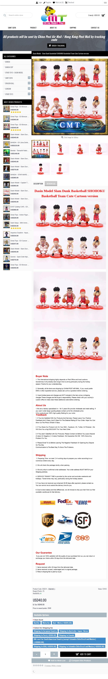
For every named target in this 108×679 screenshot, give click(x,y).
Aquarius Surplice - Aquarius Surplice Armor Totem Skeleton (20, 233)
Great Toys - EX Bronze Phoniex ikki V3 (20, 107)
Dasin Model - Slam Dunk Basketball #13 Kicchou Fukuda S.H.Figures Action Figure (20, 199)
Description (38, 183)
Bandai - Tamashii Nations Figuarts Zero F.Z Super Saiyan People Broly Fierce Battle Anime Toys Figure (20, 151)
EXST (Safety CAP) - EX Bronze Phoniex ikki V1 (20, 207)
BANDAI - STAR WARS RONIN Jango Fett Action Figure (20, 175)
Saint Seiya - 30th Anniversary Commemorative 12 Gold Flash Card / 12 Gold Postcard (20, 223)
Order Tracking (57, 45)
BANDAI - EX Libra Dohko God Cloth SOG (20, 142)
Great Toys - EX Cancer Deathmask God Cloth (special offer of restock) (20, 241)
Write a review (56, 665)
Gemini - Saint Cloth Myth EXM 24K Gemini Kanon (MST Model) (20, 257)
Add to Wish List (58, 661)
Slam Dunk (38, 620)
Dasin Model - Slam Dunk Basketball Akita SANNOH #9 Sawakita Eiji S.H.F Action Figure (20, 167)
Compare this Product (81, 661)
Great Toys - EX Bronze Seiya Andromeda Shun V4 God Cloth (20, 265)
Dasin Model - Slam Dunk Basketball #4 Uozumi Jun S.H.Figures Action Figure (20, 249)
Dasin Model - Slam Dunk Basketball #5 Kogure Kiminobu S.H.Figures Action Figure (20, 134)
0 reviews (48, 665)
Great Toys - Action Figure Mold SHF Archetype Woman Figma (20, 215)
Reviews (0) (51, 183)
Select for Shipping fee (43, 628)
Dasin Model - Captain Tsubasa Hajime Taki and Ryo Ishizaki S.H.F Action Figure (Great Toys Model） (20, 183)
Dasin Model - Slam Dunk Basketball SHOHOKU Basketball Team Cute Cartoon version (20, 191)
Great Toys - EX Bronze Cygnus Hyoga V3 (20, 117)
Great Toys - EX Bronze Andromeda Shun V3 (20, 125)
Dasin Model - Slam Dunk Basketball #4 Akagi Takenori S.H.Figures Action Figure (20, 159)
